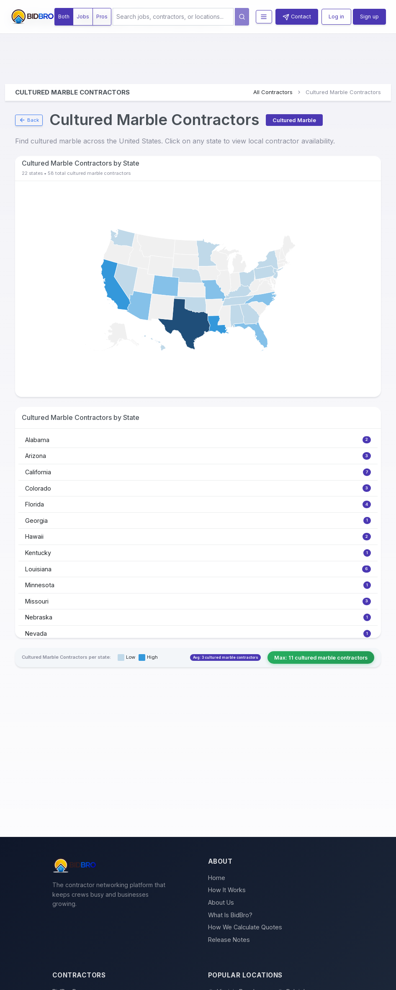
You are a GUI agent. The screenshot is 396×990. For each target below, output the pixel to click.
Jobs (83, 16)
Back (29, 120)
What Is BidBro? (230, 914)
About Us (221, 902)
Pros (102, 16)
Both (63, 16)
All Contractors (273, 92)
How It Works (227, 889)
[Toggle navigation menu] (264, 17)
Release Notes (229, 939)
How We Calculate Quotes (245, 927)
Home (216, 877)
